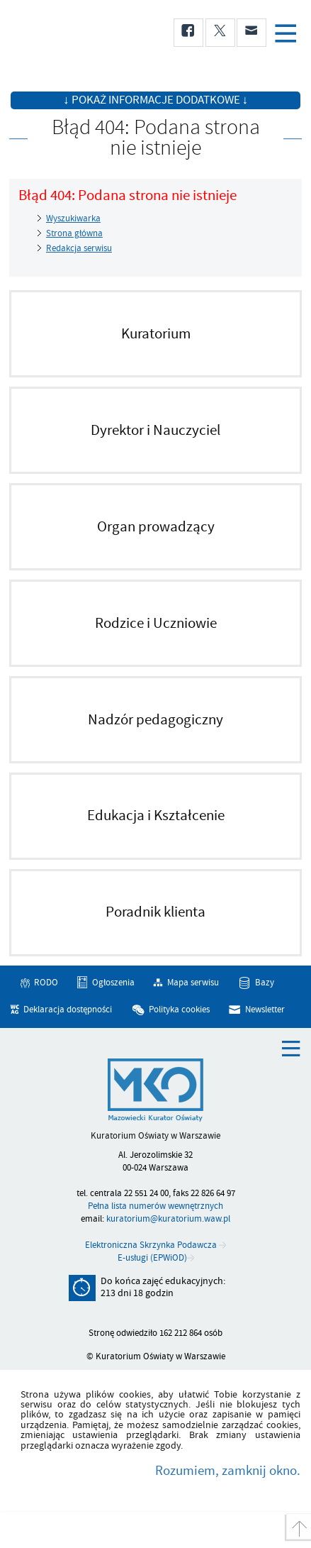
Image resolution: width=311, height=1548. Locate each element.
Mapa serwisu (193, 982)
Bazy (264, 982)
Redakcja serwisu (79, 248)
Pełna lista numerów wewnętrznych (155, 1206)
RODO (46, 982)
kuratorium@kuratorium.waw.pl (168, 1218)
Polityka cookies (179, 1009)
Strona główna (74, 233)
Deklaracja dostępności (67, 1009)
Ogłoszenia (113, 982)
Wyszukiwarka (73, 218)
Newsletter (265, 1009)
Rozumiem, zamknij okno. (227, 1470)
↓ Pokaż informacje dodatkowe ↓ (155, 100)
